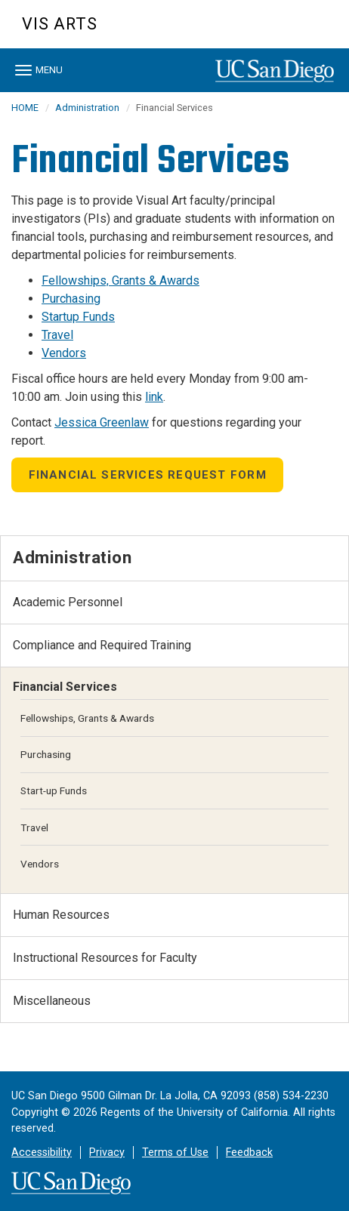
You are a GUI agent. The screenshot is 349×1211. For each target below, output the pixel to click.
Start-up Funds (53, 790)
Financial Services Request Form (148, 475)
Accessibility (41, 1152)
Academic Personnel (67, 602)
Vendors (64, 353)
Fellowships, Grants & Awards (120, 280)
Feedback (249, 1152)
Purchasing (71, 298)
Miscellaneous (52, 1001)
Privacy (107, 1152)
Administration (87, 107)
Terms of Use (175, 1152)
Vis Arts (59, 23)
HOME (25, 107)
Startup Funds (78, 317)
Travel (57, 335)
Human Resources (61, 914)
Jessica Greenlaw (101, 422)
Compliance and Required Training (102, 645)
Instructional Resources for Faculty (105, 958)
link (154, 397)
